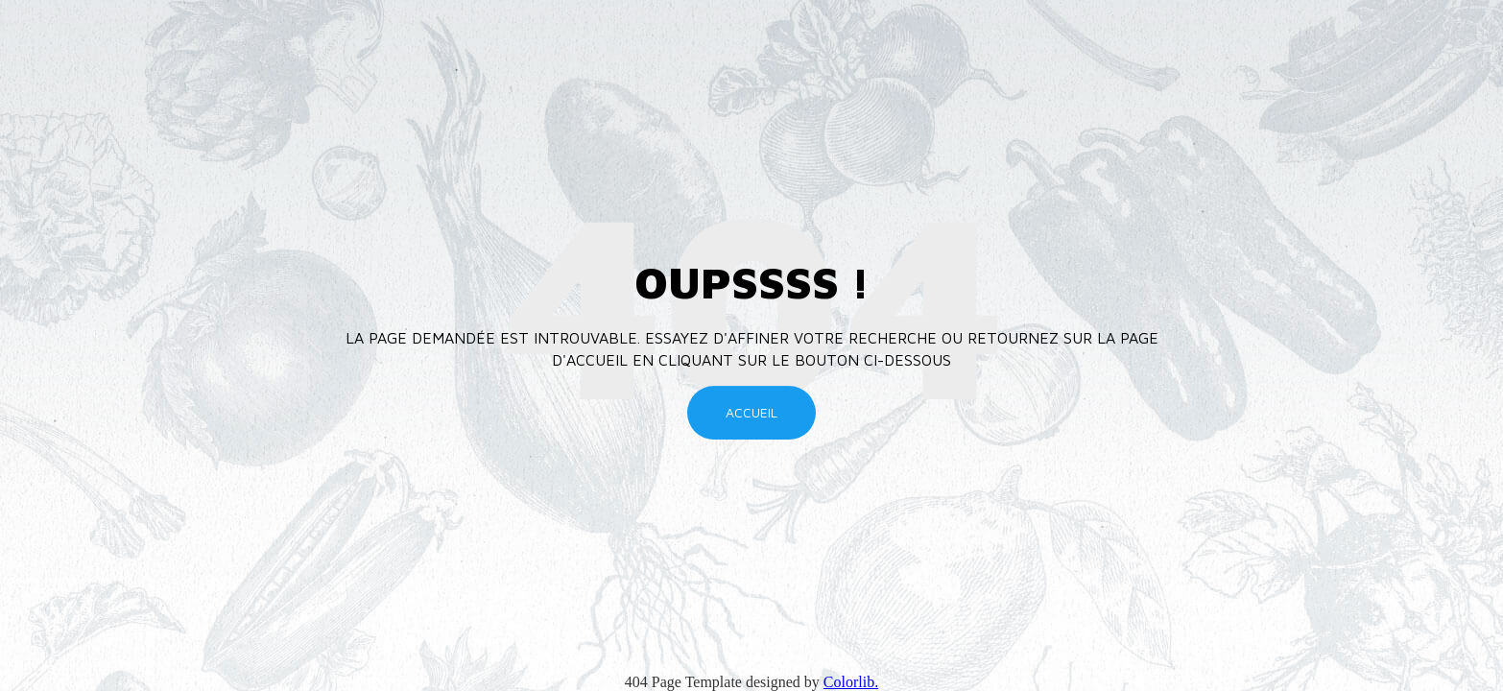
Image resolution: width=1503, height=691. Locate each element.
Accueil (751, 412)
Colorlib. (850, 682)
